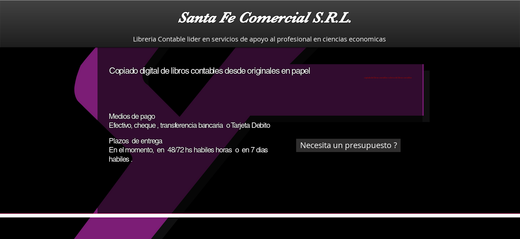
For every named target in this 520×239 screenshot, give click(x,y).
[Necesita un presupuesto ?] (348, 145)
